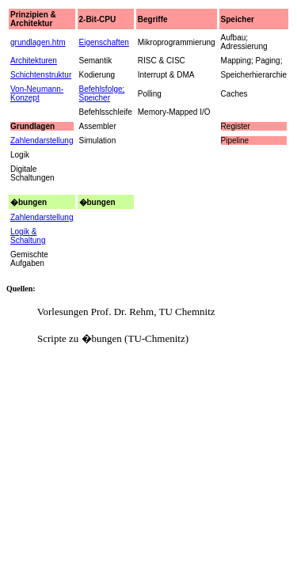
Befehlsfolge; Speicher (102, 93)
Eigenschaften (104, 42)
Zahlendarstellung (42, 217)
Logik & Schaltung (27, 236)
